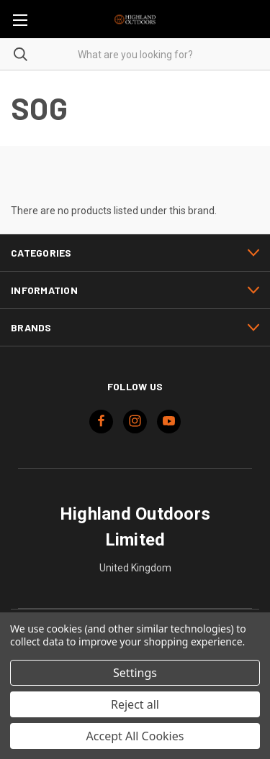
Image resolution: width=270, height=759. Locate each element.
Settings (135, 673)
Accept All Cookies (135, 736)
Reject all (135, 704)
